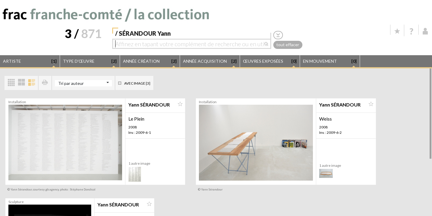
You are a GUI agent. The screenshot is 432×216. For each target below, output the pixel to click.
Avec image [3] (137, 83)
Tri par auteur (71, 83)
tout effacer (287, 44)
